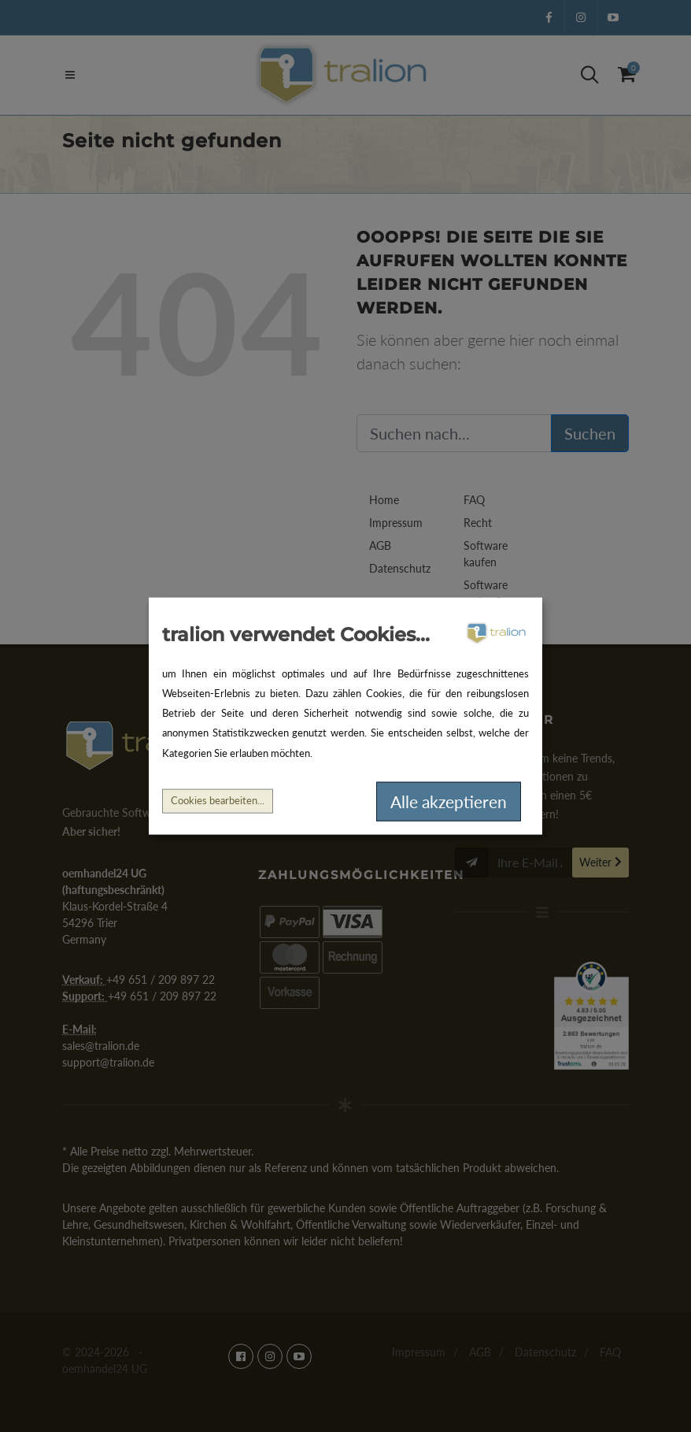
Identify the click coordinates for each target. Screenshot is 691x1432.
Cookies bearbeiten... (217, 801)
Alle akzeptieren (448, 801)
